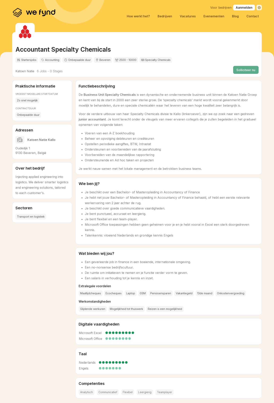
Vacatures (188, 16)
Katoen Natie (24, 71)
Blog (235, 16)
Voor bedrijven (221, 7)
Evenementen (213, 16)
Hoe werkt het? (138, 16)
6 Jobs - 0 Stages (49, 71)
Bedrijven (165, 16)
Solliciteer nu (245, 70)
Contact (252, 16)
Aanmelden (244, 7)
